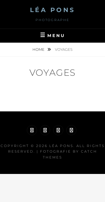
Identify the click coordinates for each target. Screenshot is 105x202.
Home (38, 49)
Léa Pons (52, 10)
